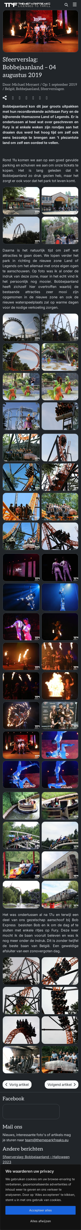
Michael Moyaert (25, 85)
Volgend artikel (62, 1084)
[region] (40, 1197)
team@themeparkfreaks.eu (46, 1140)
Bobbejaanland (27, 89)
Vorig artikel (17, 1084)
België (9, 89)
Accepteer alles (40, 1210)
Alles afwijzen (40, 1221)
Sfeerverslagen (52, 89)
